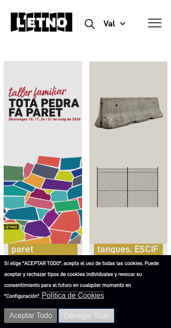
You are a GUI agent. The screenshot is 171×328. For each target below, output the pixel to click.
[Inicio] (41, 26)
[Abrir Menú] (154, 23)
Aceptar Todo (30, 315)
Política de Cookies (72, 295)
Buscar (89, 23)
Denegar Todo (86, 315)
